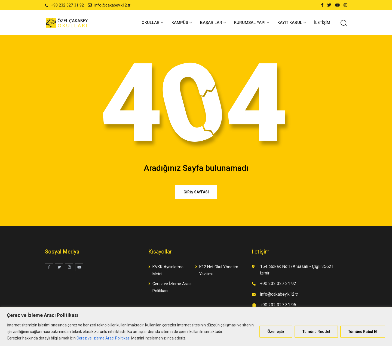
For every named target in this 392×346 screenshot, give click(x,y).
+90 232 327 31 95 (278, 304)
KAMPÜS (179, 22)
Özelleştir (275, 331)
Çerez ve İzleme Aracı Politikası (103, 338)
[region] (196, 326)
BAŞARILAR (211, 22)
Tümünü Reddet (316, 331)
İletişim (322, 22)
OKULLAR (151, 22)
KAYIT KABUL (289, 22)
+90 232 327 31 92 (67, 5)
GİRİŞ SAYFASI (196, 192)
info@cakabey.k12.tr (112, 5)
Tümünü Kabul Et (362, 331)
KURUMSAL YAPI (249, 22)
